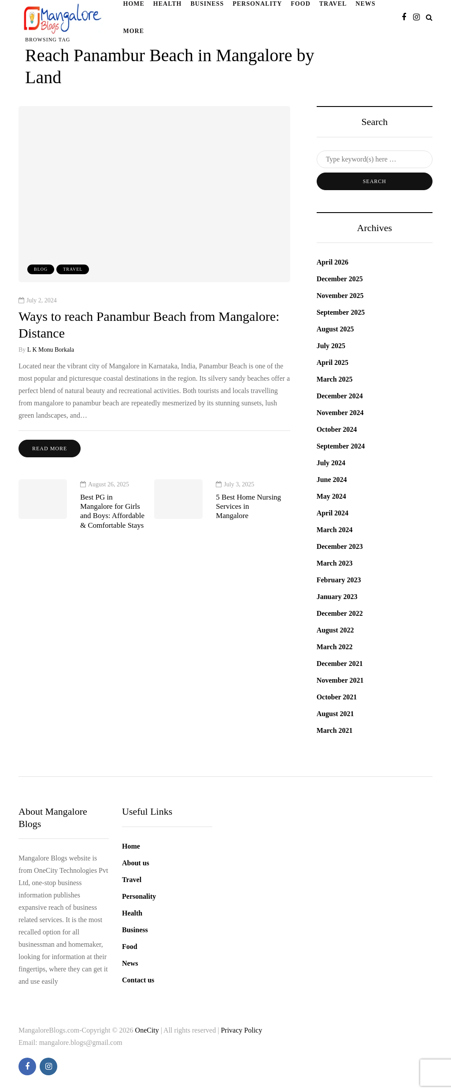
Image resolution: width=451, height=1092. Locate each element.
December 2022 (340, 613)
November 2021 (340, 680)
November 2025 (340, 295)
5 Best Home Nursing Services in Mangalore (248, 511)
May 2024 (331, 496)
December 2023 (340, 546)
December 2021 (340, 663)
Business (135, 930)
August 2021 (335, 713)
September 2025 (341, 312)
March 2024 (335, 529)
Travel (72, 269)
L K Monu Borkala (50, 349)
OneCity (148, 1030)
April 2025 (332, 362)
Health (132, 913)
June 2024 (332, 479)
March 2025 (335, 379)
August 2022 (335, 630)
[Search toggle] (429, 17)
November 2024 (340, 412)
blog (41, 269)
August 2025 (335, 329)
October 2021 (337, 697)
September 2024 (341, 446)
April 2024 (332, 513)
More (133, 31)
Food (129, 946)
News (130, 963)
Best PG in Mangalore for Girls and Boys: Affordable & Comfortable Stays (112, 515)
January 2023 (337, 596)
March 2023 (335, 563)
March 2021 (335, 730)
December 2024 (340, 396)
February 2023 (339, 580)
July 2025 (331, 345)
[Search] (375, 159)
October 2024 (337, 429)
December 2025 (340, 279)
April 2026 (332, 262)
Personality (139, 896)
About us (135, 863)
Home (131, 846)
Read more (49, 448)
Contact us (138, 980)
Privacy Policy (241, 1030)
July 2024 (331, 463)
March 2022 (335, 647)
